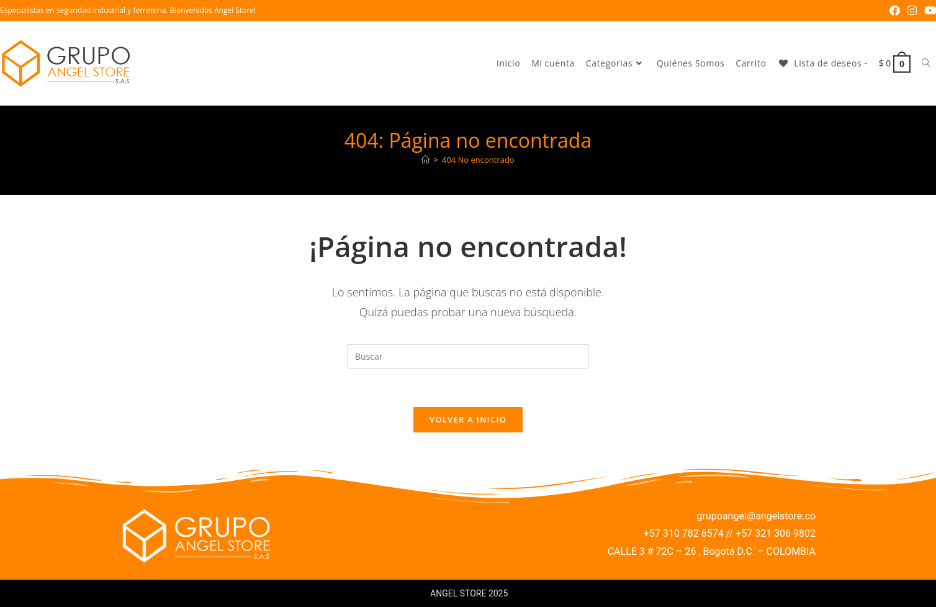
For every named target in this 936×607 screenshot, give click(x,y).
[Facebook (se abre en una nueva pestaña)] (895, 10)
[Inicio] (425, 159)
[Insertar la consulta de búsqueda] (468, 356)
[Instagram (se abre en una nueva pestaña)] (912, 10)
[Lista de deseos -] (822, 63)
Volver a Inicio (468, 419)
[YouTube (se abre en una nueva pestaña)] (928, 10)
